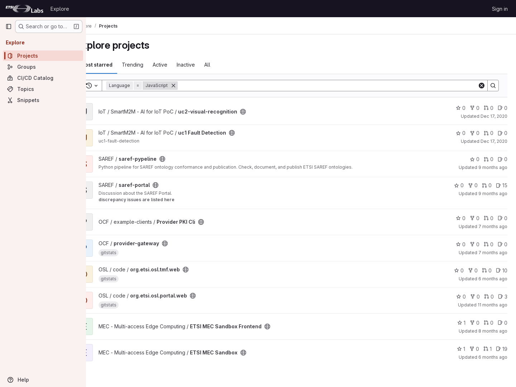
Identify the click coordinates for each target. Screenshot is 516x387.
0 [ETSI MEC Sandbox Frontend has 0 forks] (474, 323)
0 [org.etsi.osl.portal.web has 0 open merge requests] (489, 297)
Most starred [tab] (115, 65)
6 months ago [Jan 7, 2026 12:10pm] (492, 278)
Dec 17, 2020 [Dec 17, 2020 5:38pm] (494, 116)
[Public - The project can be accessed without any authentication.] (262, 112)
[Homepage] (24, 8)
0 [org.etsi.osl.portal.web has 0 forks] (475, 297)
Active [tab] (179, 65)
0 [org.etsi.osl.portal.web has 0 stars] (461, 297)
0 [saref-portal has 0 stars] (459, 185)
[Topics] (43, 89)
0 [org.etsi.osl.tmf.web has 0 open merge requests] (487, 270)
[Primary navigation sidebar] (8, 26)
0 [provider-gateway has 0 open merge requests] (488, 244)
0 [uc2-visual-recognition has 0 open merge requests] (488, 108)
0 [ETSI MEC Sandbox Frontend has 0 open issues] (502, 323)
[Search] (337, 85)
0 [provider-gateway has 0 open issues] (502, 244)
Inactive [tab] (205, 65)
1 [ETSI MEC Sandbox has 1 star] (461, 349)
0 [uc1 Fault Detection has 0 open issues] (502, 133)
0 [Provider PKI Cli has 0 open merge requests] (488, 218)
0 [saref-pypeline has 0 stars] (474, 159)
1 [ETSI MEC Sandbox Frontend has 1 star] (461, 323)
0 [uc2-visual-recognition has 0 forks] (474, 108)
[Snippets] (43, 100)
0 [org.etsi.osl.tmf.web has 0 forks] (473, 270)
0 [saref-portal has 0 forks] (473, 185)
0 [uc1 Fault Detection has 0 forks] (474, 133)
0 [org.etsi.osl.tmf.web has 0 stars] (459, 270)
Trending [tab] (151, 65)
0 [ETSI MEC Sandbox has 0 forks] (474, 349)
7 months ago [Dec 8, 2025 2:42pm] (492, 252)
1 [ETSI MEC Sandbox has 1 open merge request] (487, 349)
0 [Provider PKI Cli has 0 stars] (460, 218)
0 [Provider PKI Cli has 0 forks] (474, 218)
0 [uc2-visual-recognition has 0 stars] (460, 108)
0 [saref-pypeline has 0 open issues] (502, 159)
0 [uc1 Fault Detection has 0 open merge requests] (488, 133)
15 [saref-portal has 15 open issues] (501, 185)
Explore (60, 9)
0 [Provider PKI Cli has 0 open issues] (502, 218)
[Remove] (192, 85)
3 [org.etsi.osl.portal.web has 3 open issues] (502, 297)
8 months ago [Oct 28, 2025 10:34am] (492, 331)
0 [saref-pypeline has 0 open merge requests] (488, 159)
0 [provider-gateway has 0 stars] (460, 244)
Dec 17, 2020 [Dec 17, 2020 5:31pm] (494, 141)
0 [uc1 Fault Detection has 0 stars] (460, 133)
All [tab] (226, 65)
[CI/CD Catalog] (43, 78)
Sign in (500, 9)
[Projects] (43, 55)
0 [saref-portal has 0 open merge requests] (487, 185)
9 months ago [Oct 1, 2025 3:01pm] (492, 167)
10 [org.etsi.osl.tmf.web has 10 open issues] (501, 270)
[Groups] (43, 67)
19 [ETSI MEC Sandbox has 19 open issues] (501, 349)
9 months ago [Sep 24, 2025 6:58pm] (492, 193)
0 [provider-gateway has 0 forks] (474, 244)
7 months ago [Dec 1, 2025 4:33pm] (492, 226)
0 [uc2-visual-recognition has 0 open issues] (502, 108)
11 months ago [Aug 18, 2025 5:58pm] (492, 305)
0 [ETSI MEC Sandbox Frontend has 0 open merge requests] (488, 323)
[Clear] (481, 85)
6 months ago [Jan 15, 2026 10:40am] (492, 357)
